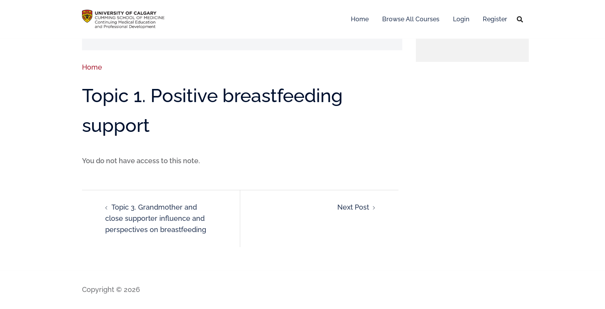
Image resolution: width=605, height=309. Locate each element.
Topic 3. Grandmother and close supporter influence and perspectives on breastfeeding (155, 218)
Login (461, 19)
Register (495, 19)
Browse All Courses (410, 19)
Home (360, 19)
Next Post (353, 207)
